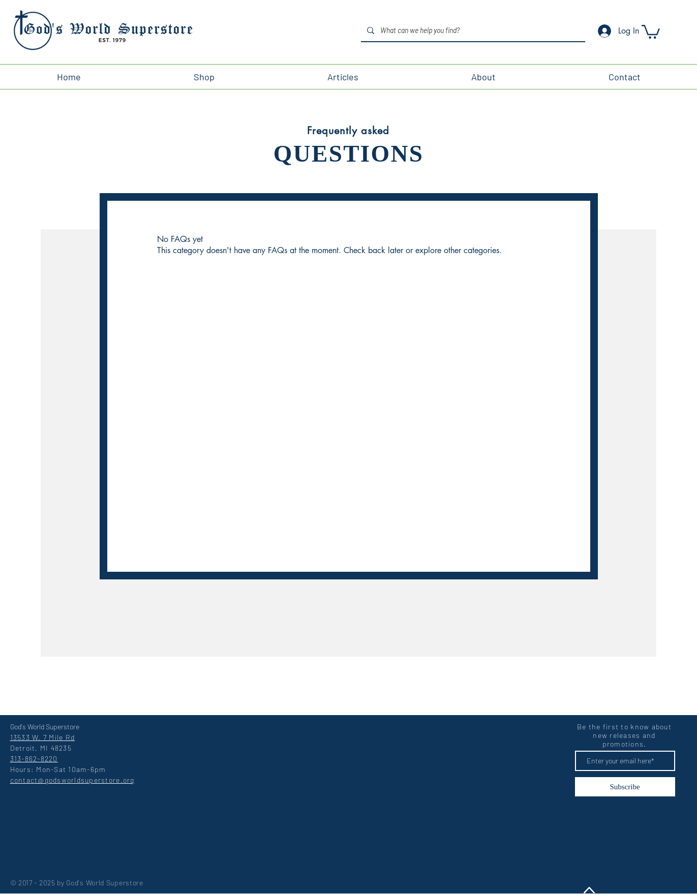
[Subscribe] (625, 787)
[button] (651, 31)
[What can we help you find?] (472, 30)
